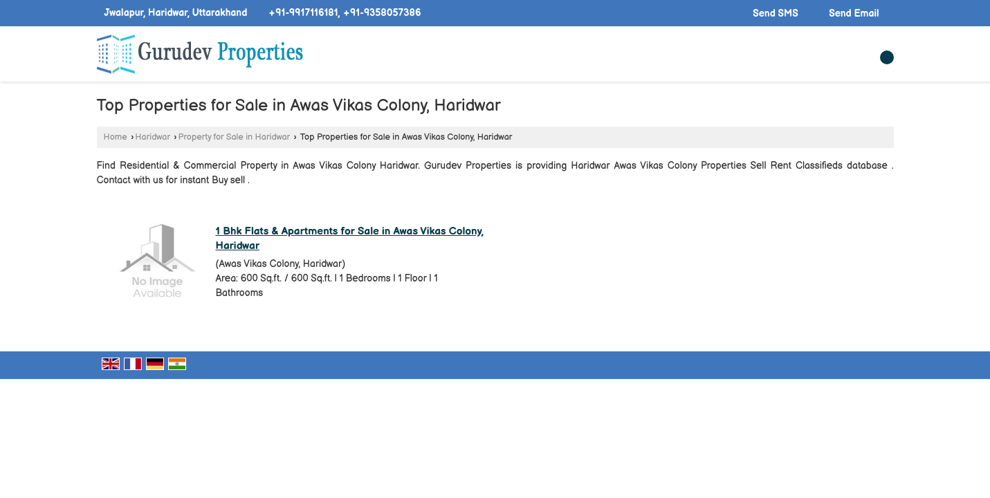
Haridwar (152, 137)
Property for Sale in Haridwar (234, 137)
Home (115, 137)
